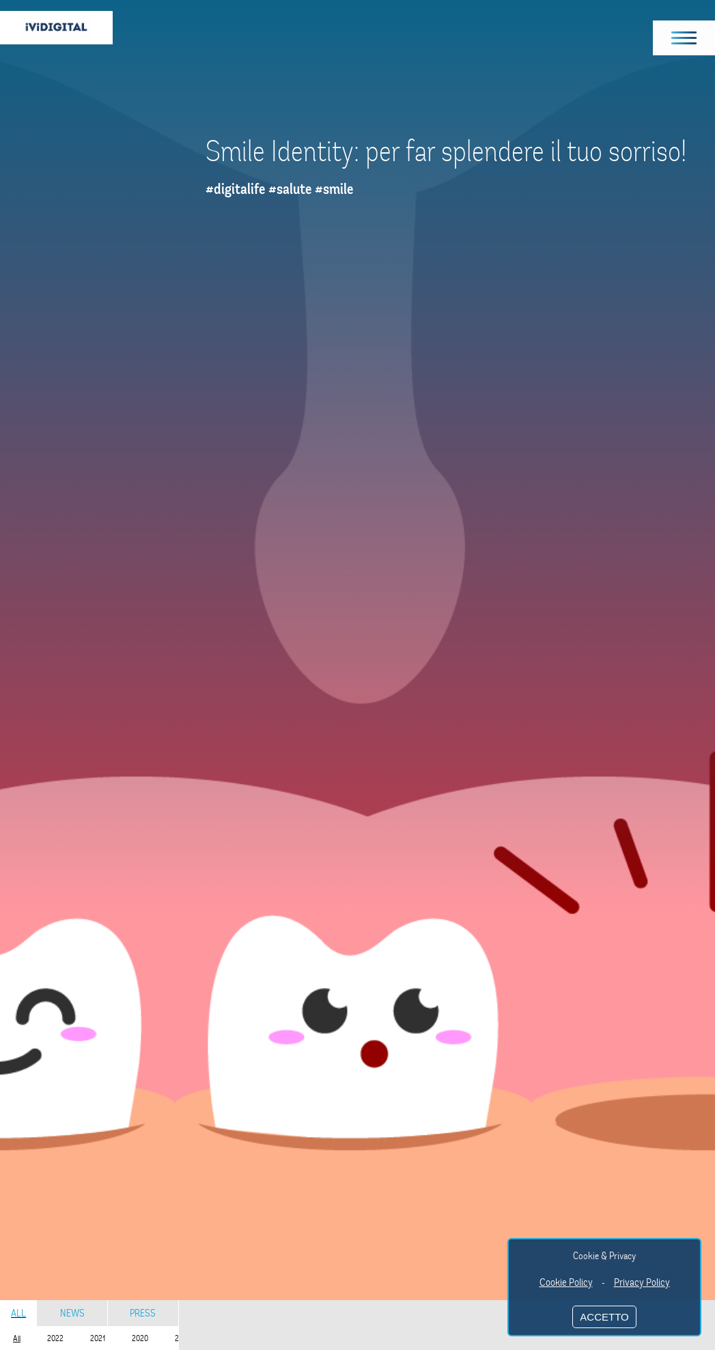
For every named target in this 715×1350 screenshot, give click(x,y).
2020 (140, 1338)
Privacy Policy (642, 1282)
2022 (55, 1338)
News (72, 1313)
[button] (684, 37)
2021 (97, 1338)
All (18, 1313)
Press (143, 1313)
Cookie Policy (566, 1282)
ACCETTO (604, 1317)
